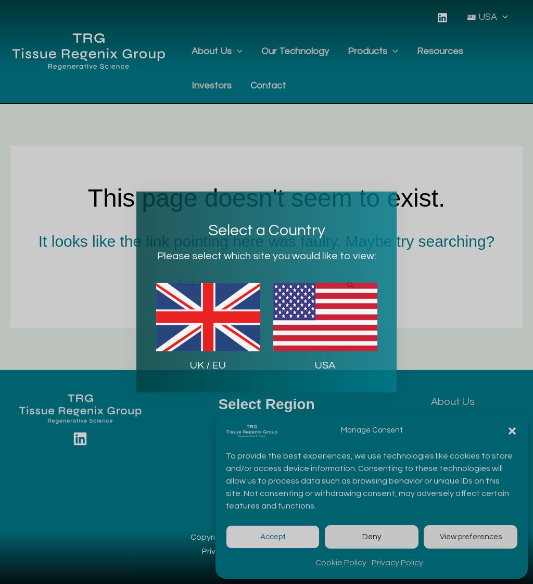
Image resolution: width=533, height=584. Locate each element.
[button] (512, 431)
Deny (371, 537)
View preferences (471, 537)
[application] (502, 17)
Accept (273, 537)
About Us (217, 51)
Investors (212, 86)
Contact (268, 86)
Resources (440, 51)
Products (373, 51)
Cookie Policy (340, 562)
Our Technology (295, 51)
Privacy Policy (397, 562)
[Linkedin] (442, 17)
